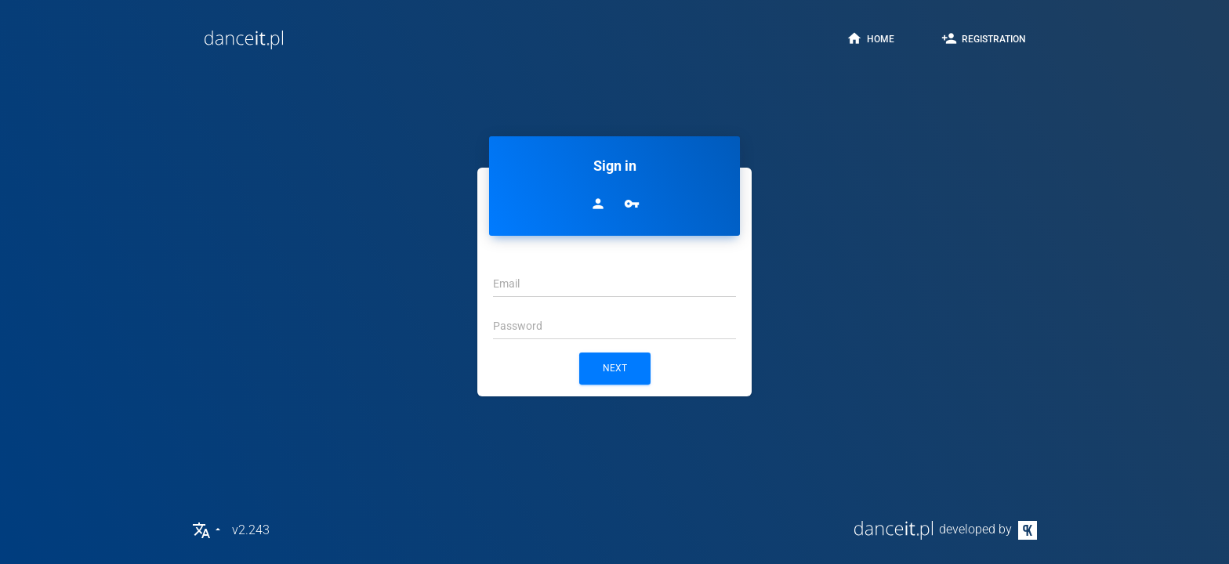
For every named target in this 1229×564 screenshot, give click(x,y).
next (615, 368)
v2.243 (251, 529)
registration (983, 38)
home (870, 38)
